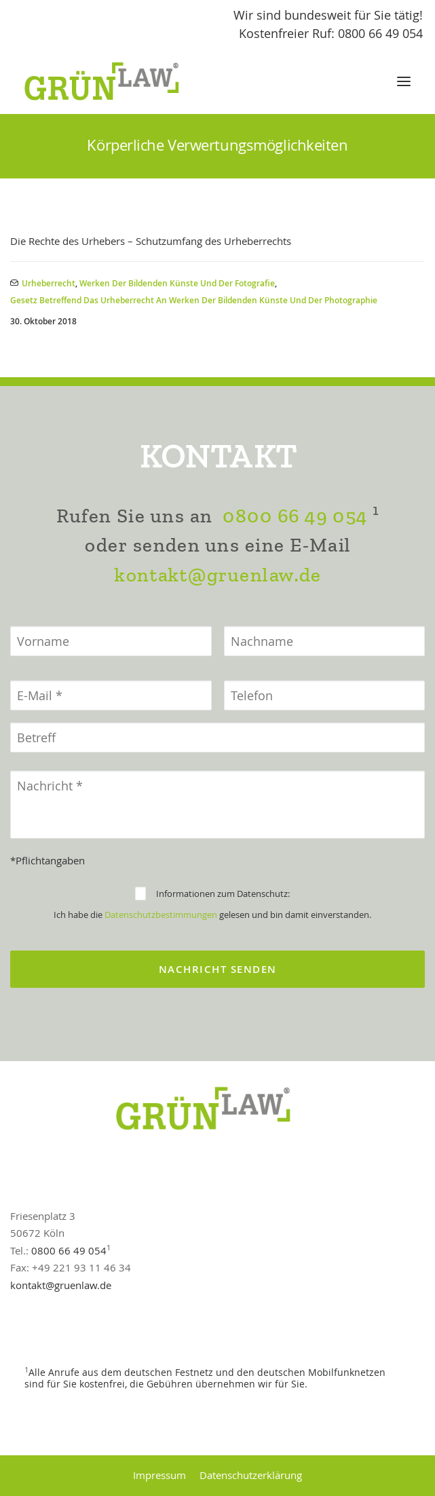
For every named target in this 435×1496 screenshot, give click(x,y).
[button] (404, 81)
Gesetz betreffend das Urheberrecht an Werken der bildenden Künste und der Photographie (193, 300)
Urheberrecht (48, 283)
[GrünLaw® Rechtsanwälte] (114, 81)
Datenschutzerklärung (251, 1475)
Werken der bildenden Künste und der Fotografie (177, 283)
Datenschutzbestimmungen (161, 914)
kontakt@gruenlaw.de (217, 575)
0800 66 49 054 (294, 516)
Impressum (159, 1475)
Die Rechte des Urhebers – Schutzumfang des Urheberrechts (150, 241)
